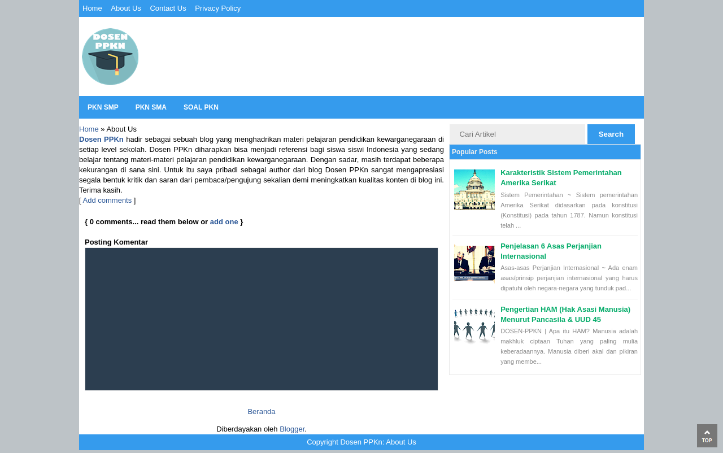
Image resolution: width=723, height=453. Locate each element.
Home (92, 8)
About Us (126, 8)
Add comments (107, 200)
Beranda (261, 411)
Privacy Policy (218, 8)
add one (224, 221)
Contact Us (168, 8)
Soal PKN (201, 107)
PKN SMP (103, 107)
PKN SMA (151, 107)
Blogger (292, 429)
